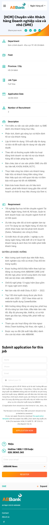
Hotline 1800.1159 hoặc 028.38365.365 (17, 451)
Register (24, 474)
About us (6, 517)
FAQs (8, 444)
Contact (5, 513)
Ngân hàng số (37, 6)
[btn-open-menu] (5, 5)
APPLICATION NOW (24, 430)
